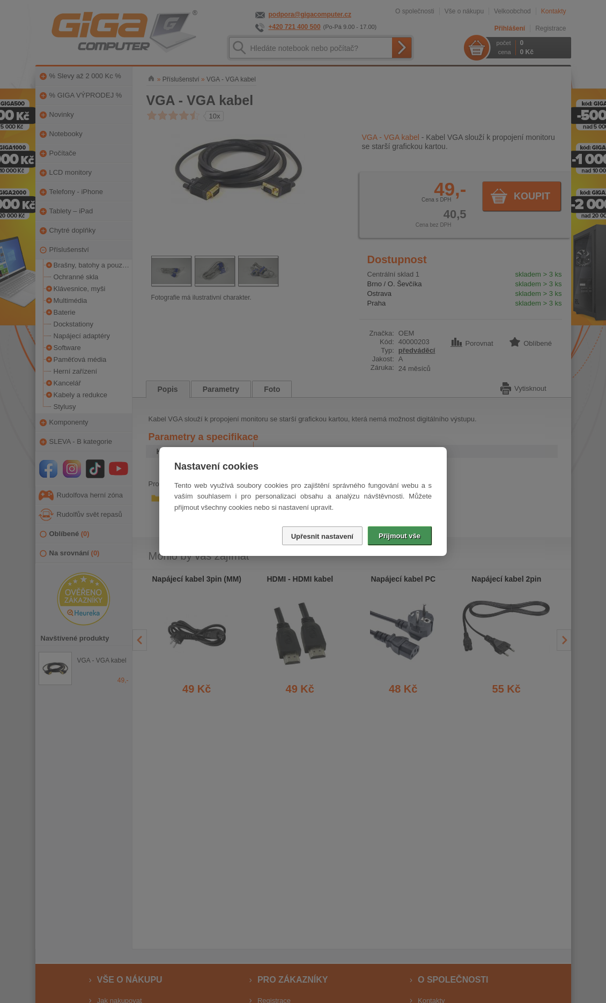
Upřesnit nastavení (322, 536)
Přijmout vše (399, 536)
